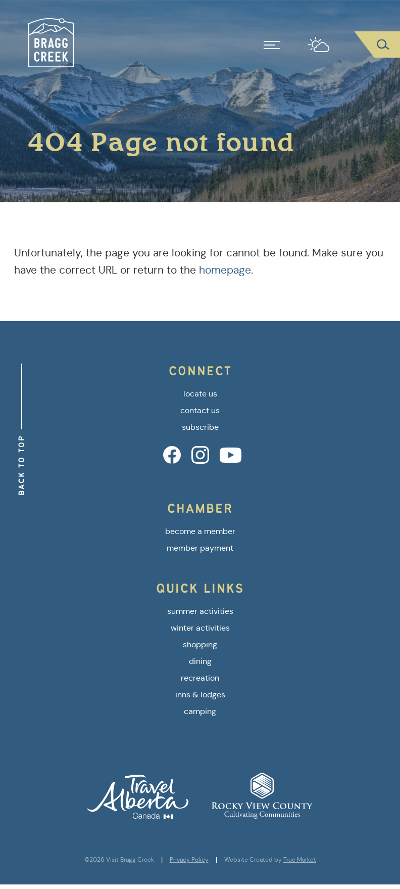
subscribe (200, 427)
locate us (200, 393)
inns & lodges (200, 694)
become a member (200, 531)
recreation (200, 678)
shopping (200, 644)
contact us (200, 410)
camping (200, 711)
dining (200, 661)
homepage (225, 270)
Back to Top (21, 465)
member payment (200, 548)
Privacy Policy (189, 859)
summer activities (200, 611)
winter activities (200, 628)
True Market (299, 859)
